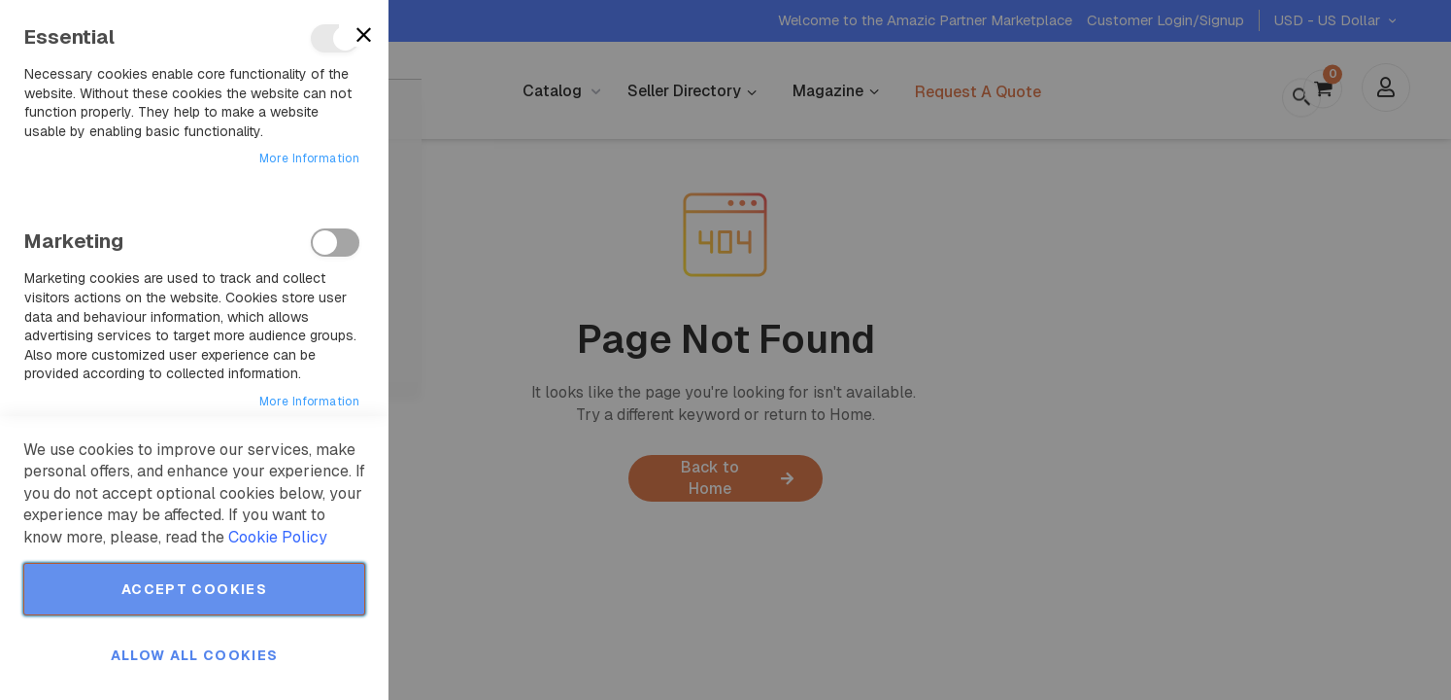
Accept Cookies (194, 589)
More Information (309, 158)
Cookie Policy (277, 537)
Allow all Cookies (195, 655)
